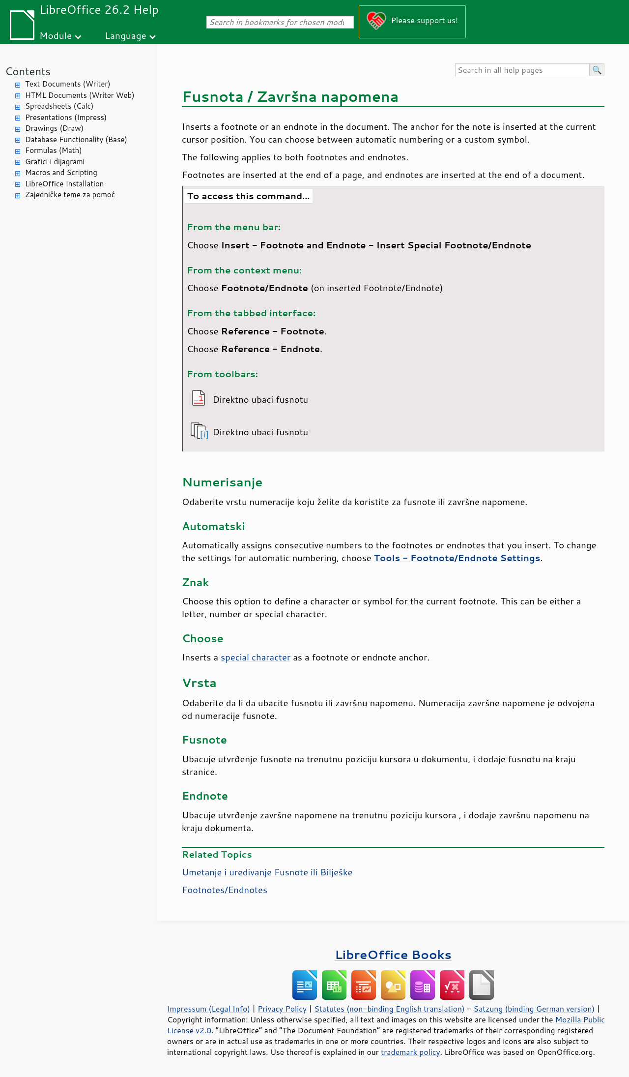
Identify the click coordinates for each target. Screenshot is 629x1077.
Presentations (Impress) (66, 117)
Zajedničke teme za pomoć (70, 194)
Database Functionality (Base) (76, 139)
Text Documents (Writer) (68, 84)
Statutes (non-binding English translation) (389, 1008)
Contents (28, 71)
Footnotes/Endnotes (224, 889)
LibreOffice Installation (64, 184)
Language (125, 35)
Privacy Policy (282, 1008)
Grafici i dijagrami (55, 161)
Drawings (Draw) (54, 128)
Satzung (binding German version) (534, 1008)
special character (255, 657)
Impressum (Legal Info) (208, 1008)
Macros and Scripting (61, 172)
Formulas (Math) (53, 150)
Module (55, 35)
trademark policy (410, 1052)
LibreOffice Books (393, 954)
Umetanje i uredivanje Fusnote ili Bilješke (267, 872)
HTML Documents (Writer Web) (80, 95)
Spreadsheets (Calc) (59, 106)
